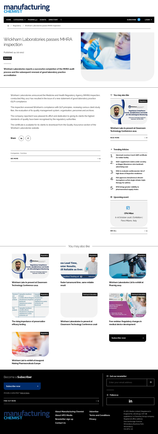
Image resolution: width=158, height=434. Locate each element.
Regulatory (7, 58)
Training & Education (90, 294)
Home (8, 20)
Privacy (92, 419)
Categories (18, 20)
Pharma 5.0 (32, 20)
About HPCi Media (63, 415)
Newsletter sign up (64, 419)
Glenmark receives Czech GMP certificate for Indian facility (131, 156)
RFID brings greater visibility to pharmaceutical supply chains (127, 188)
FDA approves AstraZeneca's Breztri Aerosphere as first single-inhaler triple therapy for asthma (130, 180)
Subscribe (133, 20)
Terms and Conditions (99, 415)
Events (43, 20)
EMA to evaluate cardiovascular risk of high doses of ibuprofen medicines (130, 172)
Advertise (94, 411)
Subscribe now (119, 338)
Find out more (10, 401)
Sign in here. (25, 393)
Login (147, 20)
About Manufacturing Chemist (69, 411)
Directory (53, 20)
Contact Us (60, 423)
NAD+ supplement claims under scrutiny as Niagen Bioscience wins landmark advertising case (131, 164)
